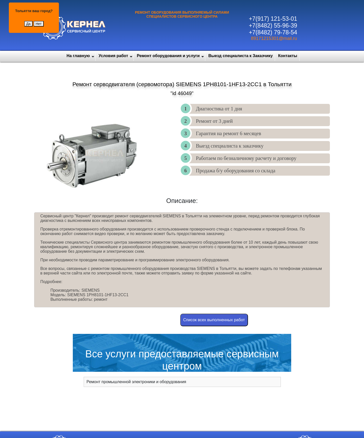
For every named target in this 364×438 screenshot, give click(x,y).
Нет (39, 24)
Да (28, 24)
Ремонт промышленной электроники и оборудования (136, 382)
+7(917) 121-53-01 (273, 18)
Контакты (287, 56)
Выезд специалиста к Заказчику (240, 56)
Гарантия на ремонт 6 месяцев (228, 133)
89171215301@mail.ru (274, 38)
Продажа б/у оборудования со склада (235, 170)
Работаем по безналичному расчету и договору (246, 158)
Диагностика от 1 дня (219, 108)
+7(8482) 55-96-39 (273, 25)
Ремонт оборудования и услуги (168, 56)
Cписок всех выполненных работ (214, 320)
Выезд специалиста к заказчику (229, 146)
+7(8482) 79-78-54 (273, 32)
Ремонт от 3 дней (214, 121)
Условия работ (113, 56)
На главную (78, 56)
